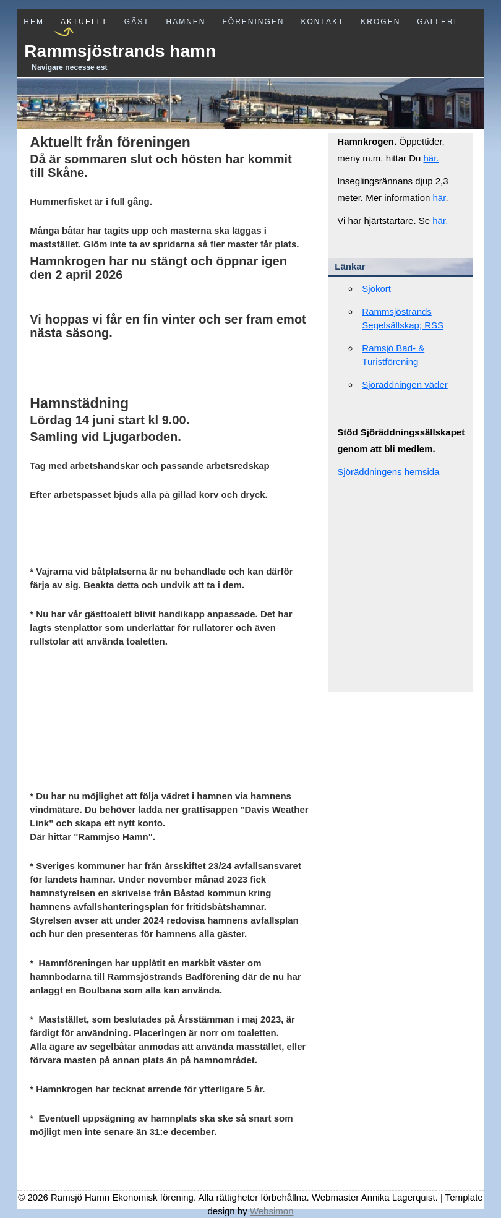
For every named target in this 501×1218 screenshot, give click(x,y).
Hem (34, 21)
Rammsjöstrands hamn (120, 51)
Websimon (272, 1211)
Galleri (437, 21)
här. (431, 158)
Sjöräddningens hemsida (388, 471)
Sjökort (376, 288)
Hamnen (185, 21)
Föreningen (254, 21)
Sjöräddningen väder (404, 384)
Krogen (380, 21)
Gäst (137, 21)
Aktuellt (84, 21)
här (439, 197)
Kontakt (323, 21)
